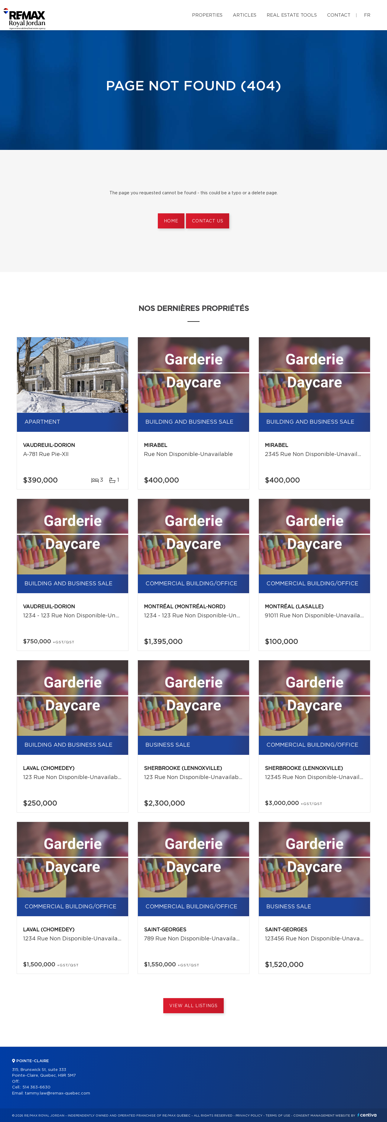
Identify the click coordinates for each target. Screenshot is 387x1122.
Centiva (367, 1115)
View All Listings (193, 1006)
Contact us (207, 221)
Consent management (314, 1115)
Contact (338, 15)
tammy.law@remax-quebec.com (57, 1093)
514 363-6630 (36, 1087)
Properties (207, 15)
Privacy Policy (249, 1115)
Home (171, 221)
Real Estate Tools (292, 15)
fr (367, 15)
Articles (244, 15)
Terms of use (277, 1115)
